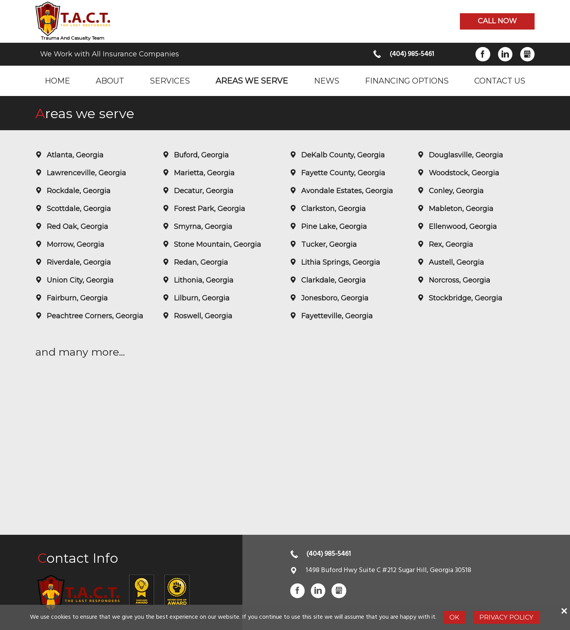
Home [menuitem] (57, 81)
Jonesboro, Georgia (333, 298)
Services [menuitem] (170, 81)
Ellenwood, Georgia (462, 226)
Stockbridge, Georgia (464, 298)
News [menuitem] (326, 81)
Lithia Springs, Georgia (339, 262)
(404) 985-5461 (411, 54)
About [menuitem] (110, 81)
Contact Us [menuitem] (499, 81)
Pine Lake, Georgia (333, 226)
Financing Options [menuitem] (407, 81)
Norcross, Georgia (458, 280)
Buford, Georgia (200, 155)
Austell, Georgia (455, 262)
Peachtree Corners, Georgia (94, 316)
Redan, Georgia (200, 262)
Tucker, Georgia (328, 244)
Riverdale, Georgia (78, 262)
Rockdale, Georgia (77, 191)
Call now (497, 21)
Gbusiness (527, 54)
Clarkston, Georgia (332, 208)
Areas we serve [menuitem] (252, 81)
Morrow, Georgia (74, 244)
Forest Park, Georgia (208, 208)
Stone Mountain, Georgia (216, 244)
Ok (454, 617)
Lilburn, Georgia (201, 298)
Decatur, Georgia (202, 191)
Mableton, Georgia (460, 208)
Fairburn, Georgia (76, 298)
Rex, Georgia (450, 244)
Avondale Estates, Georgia (346, 191)
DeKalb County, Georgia (342, 155)
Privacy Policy (506, 617)
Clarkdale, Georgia (332, 280)
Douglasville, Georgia (465, 155)
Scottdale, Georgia (78, 208)
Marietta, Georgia (203, 173)
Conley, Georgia (455, 191)
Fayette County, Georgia (342, 173)
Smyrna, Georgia (202, 226)
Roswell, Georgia (202, 316)
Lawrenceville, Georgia (85, 173)
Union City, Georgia (79, 280)
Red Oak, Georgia (76, 226)
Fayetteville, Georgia (336, 316)
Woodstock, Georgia (463, 173)
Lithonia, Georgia (202, 280)
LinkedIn (505, 54)
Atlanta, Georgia (74, 155)
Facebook (482, 54)
